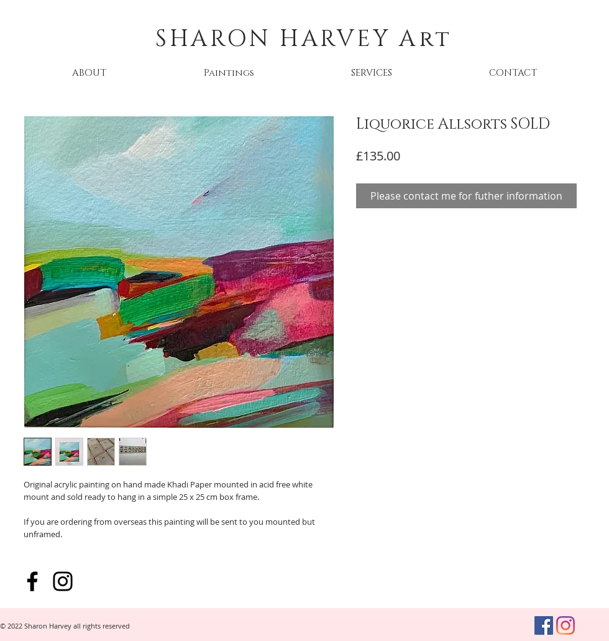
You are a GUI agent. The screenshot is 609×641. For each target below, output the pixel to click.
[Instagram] (63, 581)
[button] (229, 73)
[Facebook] (32, 581)
